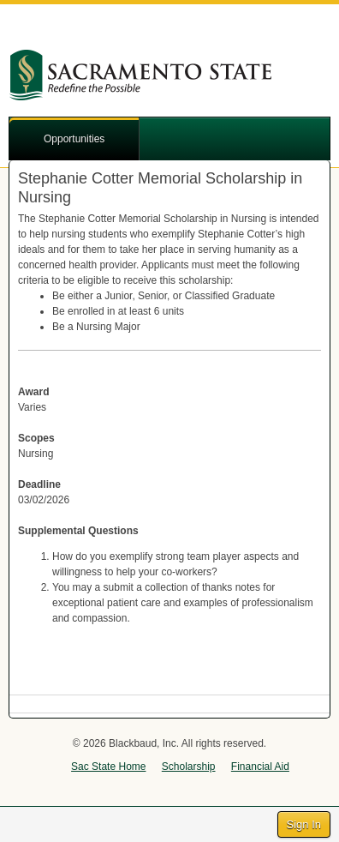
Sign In (304, 824)
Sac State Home (108, 767)
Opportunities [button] (74, 139)
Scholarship (189, 767)
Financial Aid (260, 767)
